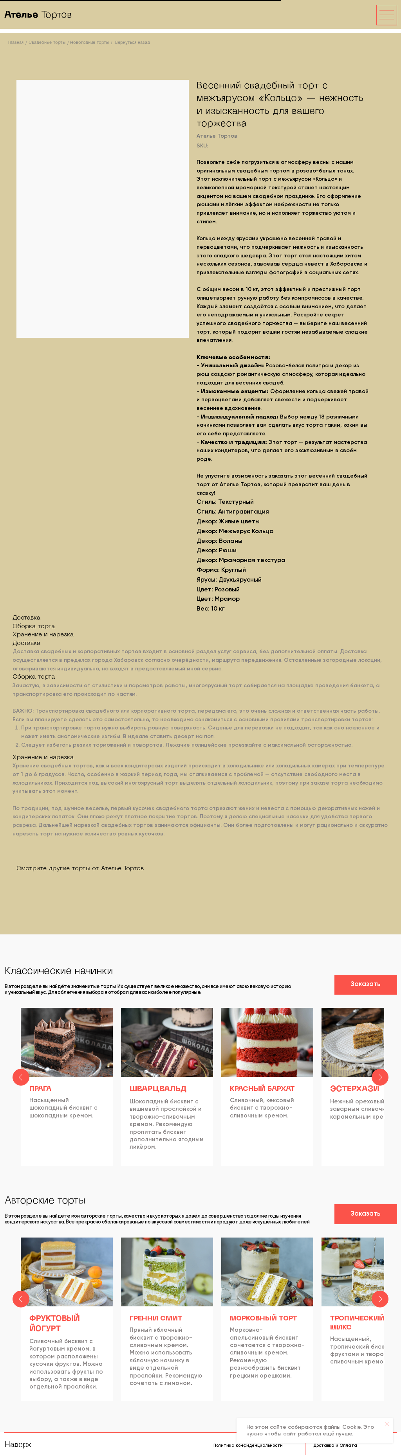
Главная (15, 43)
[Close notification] (387, 1424)
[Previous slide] (21, 1088)
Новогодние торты (89, 43)
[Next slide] (380, 1088)
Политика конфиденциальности (248, 1444)
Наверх (18, 1442)
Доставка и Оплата (335, 1444)
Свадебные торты (47, 43)
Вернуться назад (132, 43)
